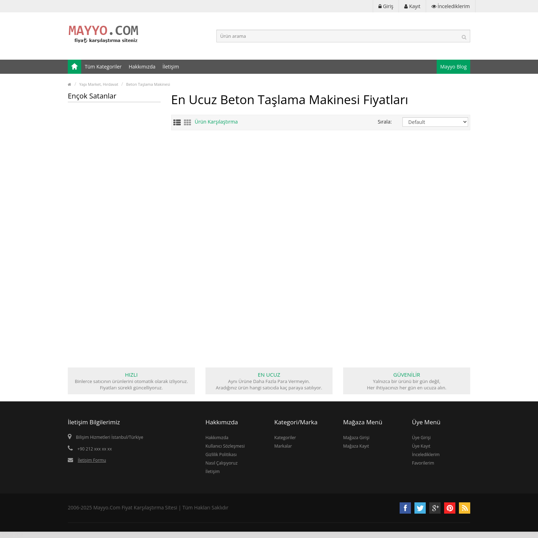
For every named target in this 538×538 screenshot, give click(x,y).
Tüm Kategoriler (103, 66)
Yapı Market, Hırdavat (98, 84)
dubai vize (11, 534)
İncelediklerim (426, 455)
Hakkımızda (142, 66)
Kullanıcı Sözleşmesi (225, 446)
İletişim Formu (92, 460)
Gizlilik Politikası (221, 455)
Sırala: (385, 121)
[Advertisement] (114, 215)
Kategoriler (285, 438)
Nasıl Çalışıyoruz (221, 463)
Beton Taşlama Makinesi (148, 84)
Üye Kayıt (421, 446)
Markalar (283, 446)
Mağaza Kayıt (356, 446)
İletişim (170, 66)
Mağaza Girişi (356, 438)
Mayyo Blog (453, 66)
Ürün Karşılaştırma (216, 121)
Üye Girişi (421, 438)
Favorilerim (423, 463)
